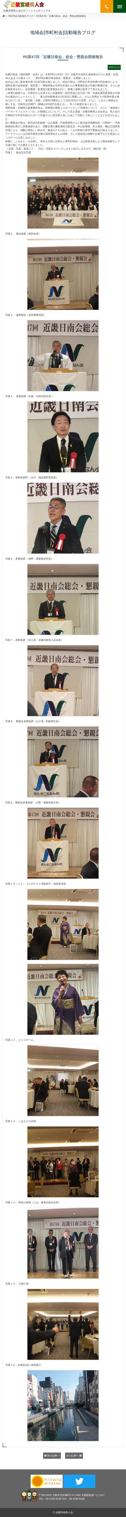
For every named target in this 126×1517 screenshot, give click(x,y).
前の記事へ (52, 1455)
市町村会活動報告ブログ (20, 16)
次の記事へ (74, 1455)
